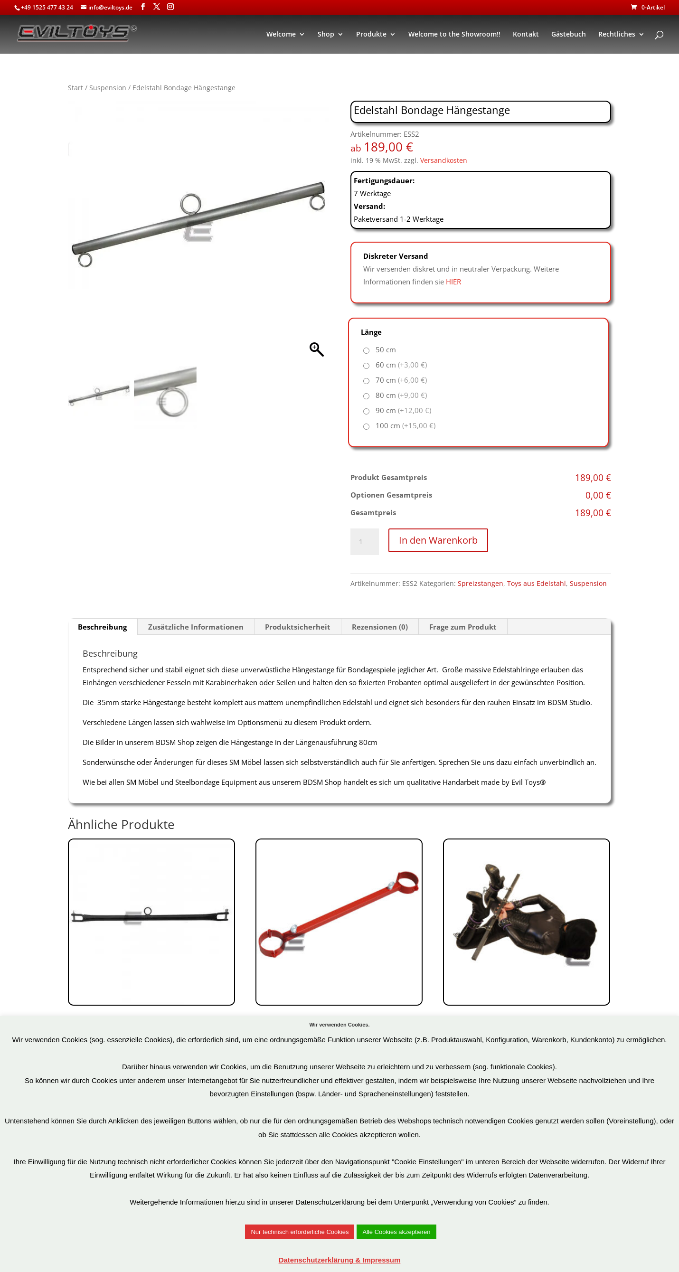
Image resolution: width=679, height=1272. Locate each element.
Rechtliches (616, 34)
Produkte (371, 34)
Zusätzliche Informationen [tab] (196, 626)
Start (75, 87)
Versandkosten (443, 160)
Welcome (281, 34)
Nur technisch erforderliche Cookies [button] (300, 1231)
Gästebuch (568, 34)
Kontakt (526, 34)
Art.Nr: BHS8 (339, 955)
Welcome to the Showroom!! (454, 34)
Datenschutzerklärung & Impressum (340, 1260)
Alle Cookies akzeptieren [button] (396, 1231)
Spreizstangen (480, 583)
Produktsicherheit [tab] (297, 626)
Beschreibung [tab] (102, 626)
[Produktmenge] (364, 541)
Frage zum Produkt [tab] (463, 626)
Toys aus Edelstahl (536, 583)
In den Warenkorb (438, 540)
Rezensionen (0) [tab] (380, 626)
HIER (453, 281)
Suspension (107, 87)
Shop (326, 34)
